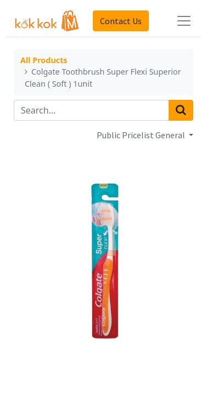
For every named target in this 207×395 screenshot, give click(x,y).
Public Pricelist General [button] (142, 134)
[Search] (181, 110)
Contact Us (121, 20)
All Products (44, 61)
